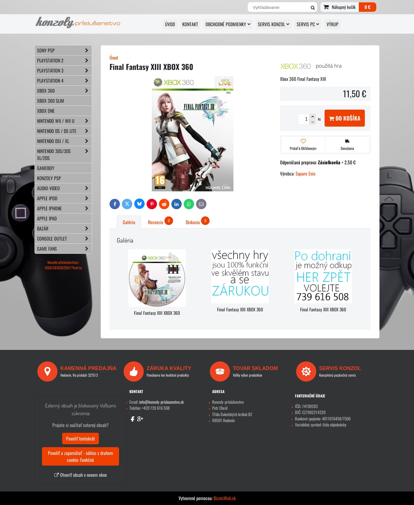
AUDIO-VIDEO (64, 188)
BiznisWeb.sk (225, 498)
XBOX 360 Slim (50, 100)
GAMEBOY (45, 168)
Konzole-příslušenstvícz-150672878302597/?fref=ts (63, 265)
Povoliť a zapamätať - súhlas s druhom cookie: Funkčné (80, 456)
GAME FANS (64, 249)
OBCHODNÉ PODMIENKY (228, 24)
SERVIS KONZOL (273, 24)
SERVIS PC (308, 24)
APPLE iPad (47, 218)
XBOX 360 (64, 91)
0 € (368, 7)
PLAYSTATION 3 (64, 70)
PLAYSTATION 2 (64, 60)
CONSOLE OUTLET (64, 238)
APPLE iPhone (64, 208)
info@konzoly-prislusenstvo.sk (161, 402)
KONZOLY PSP (49, 178)
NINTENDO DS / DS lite (64, 131)
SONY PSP (64, 50)
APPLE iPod (64, 198)
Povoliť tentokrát (80, 438)
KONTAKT (190, 24)
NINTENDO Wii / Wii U (64, 121)
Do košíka (345, 118)
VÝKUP (332, 24)
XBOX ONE (46, 110)
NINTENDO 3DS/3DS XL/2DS (64, 154)
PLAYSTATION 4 (64, 80)
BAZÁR (64, 228)
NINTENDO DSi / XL (64, 141)
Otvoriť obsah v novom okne (80, 474)
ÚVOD (170, 24)
